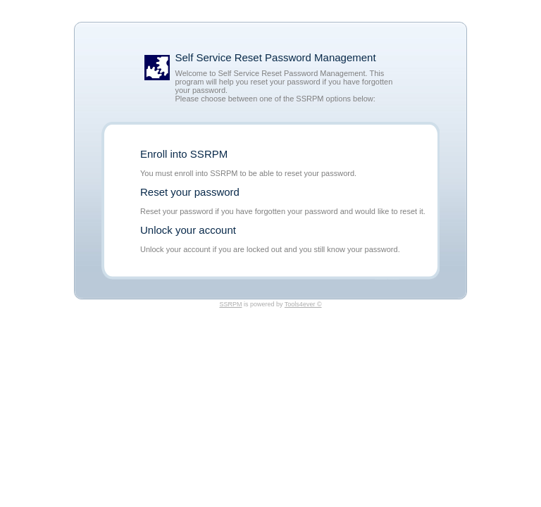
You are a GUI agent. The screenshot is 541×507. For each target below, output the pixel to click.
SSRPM (230, 304)
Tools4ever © (303, 304)
